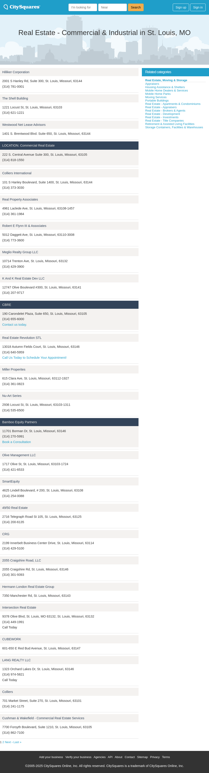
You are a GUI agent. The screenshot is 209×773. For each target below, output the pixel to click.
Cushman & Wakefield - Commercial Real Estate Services (43, 718)
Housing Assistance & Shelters (165, 87)
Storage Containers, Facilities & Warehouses (174, 127)
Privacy (155, 757)
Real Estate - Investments (162, 117)
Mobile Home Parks (158, 93)
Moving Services (155, 97)
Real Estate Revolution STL (22, 338)
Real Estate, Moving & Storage (166, 80)
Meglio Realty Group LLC (20, 252)
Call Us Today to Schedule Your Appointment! (34, 357)
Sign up (181, 7)
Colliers (7, 692)
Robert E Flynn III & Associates (24, 226)
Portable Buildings (157, 100)
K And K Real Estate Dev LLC (23, 278)
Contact (130, 757)
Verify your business (78, 757)
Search (136, 7)
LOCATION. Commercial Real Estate (28, 145)
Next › (9, 742)
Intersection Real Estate (19, 607)
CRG (5, 534)
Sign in (198, 7)
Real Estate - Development (162, 114)
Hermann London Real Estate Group (28, 587)
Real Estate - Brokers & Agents (165, 110)
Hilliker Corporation (16, 72)
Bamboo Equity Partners (19, 422)
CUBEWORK (11, 639)
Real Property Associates (20, 199)
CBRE (6, 305)
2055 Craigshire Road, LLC (21, 560)
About (118, 757)
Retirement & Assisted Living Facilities (169, 124)
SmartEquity (11, 481)
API (110, 757)
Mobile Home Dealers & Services (166, 90)
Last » (17, 742)
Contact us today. (14, 324)
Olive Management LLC (19, 455)
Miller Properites (13, 369)
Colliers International (16, 173)
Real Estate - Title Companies (164, 120)
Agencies (99, 757)
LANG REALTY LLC (16, 660)
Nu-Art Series (11, 396)
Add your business (51, 757)
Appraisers (152, 83)
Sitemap (142, 757)
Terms (166, 757)
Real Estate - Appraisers (161, 107)
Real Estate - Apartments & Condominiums (172, 104)
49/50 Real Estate (15, 508)
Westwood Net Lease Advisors (24, 124)
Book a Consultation (16, 442)
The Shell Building (15, 98)
